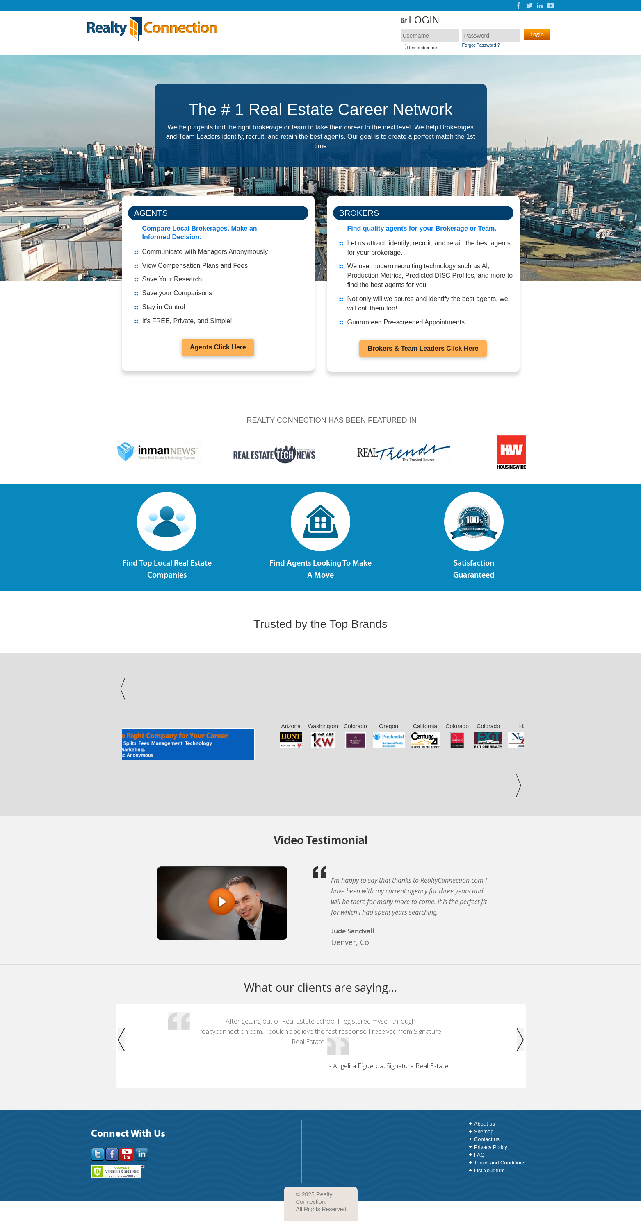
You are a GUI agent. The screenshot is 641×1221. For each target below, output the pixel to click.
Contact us (487, 1139)
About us (484, 1124)
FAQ (479, 1155)
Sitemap (484, 1131)
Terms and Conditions (500, 1163)
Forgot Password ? (481, 45)
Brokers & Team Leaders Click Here (422, 348)
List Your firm (489, 1170)
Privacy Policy (490, 1147)
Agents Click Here (218, 347)
